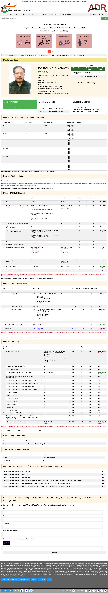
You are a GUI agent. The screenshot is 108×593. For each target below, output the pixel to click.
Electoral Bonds (54, 14)
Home (3, 14)
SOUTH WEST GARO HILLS (28, 55)
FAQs (49, 579)
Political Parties (43, 14)
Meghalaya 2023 (13, 55)
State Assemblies (21, 14)
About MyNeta (103, 14)
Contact (34, 579)
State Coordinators (25, 579)
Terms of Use (42, 579)
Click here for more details (88, 76)
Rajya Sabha (32, 14)
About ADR (93, 14)
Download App (66, 590)
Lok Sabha (11, 14)
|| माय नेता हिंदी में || (66, 14)
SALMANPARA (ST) (44, 55)
